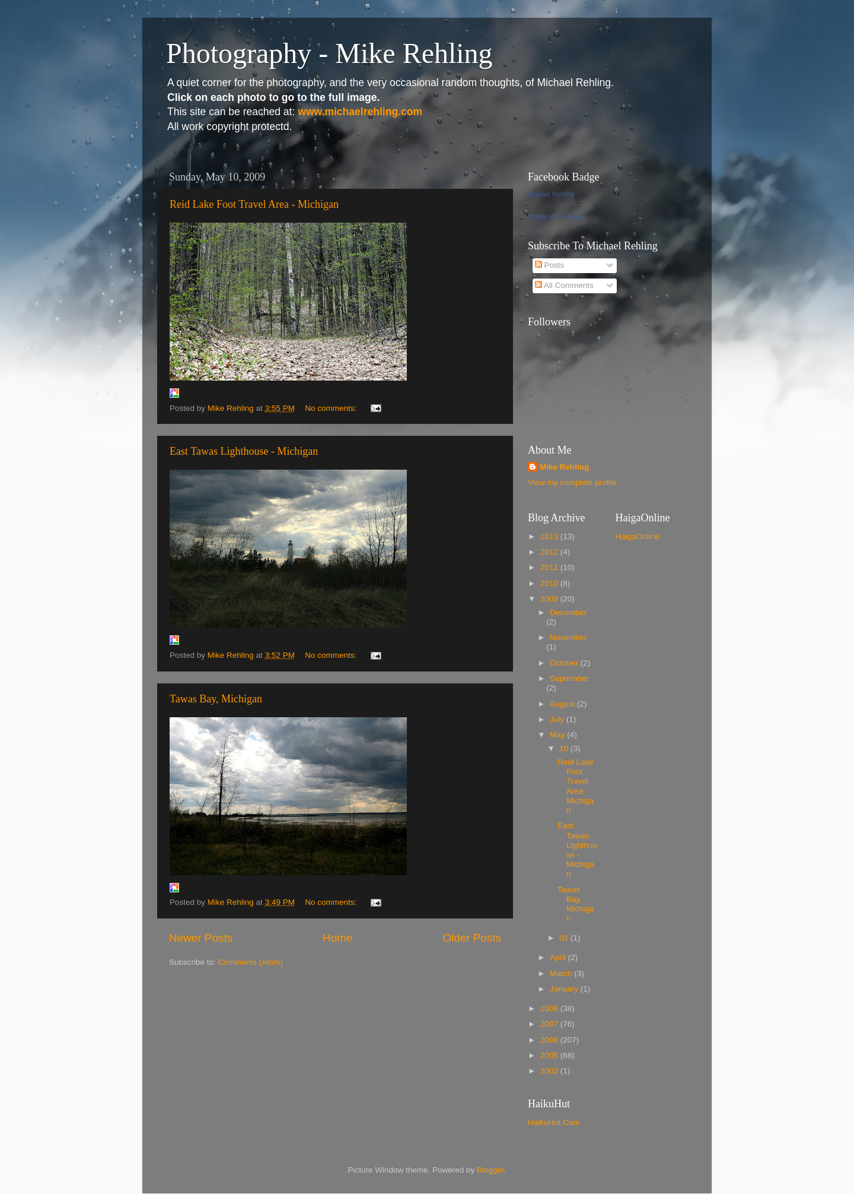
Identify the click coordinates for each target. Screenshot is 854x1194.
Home (337, 938)
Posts (550, 265)
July (558, 719)
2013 (550, 536)
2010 (550, 583)
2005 (550, 1055)
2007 (550, 1023)
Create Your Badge (555, 216)
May (558, 734)
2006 (550, 1039)
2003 (550, 1070)
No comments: (332, 408)
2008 (550, 1008)
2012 (550, 551)
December (568, 612)
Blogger (490, 1170)
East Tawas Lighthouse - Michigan (244, 451)
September (569, 678)
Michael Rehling (551, 194)
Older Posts (471, 938)
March (562, 973)
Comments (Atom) (250, 962)
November (568, 637)
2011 (550, 567)
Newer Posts (200, 938)
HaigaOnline (637, 536)
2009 (550, 598)
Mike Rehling (564, 467)
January (565, 988)
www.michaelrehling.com (360, 112)
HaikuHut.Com (554, 1122)
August (563, 703)
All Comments (564, 285)
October (565, 662)
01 (565, 937)
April (559, 957)
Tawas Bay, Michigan (216, 699)
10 (565, 748)
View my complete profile (572, 482)
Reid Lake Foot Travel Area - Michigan (254, 204)
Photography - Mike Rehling (329, 53)
